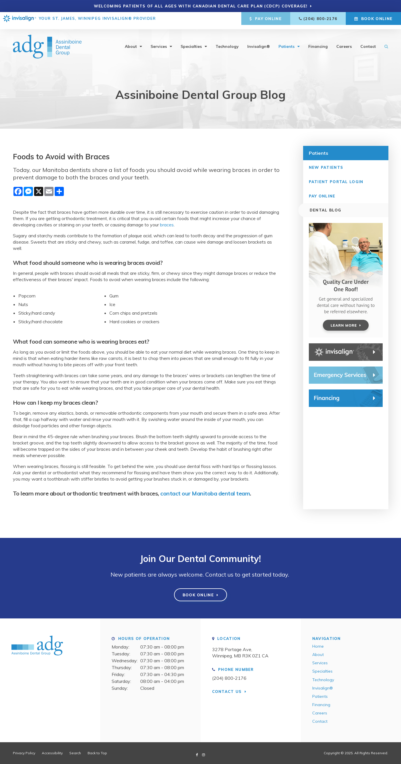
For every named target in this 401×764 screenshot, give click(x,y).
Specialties (191, 42)
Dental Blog (324, 210)
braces (167, 225)
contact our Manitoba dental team (205, 493)
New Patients (326, 167)
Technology (227, 42)
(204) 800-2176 (320, 18)
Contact (368, 42)
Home (318, 646)
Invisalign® (258, 42)
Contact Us (227, 691)
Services (159, 42)
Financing (318, 42)
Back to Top (97, 753)
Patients (286, 42)
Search (384, 42)
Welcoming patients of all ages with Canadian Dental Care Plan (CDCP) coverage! (201, 6)
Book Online (373, 18)
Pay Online (266, 18)
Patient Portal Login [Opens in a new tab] (336, 181)
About (131, 42)
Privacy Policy (24, 753)
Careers (344, 42)
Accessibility (52, 753)
